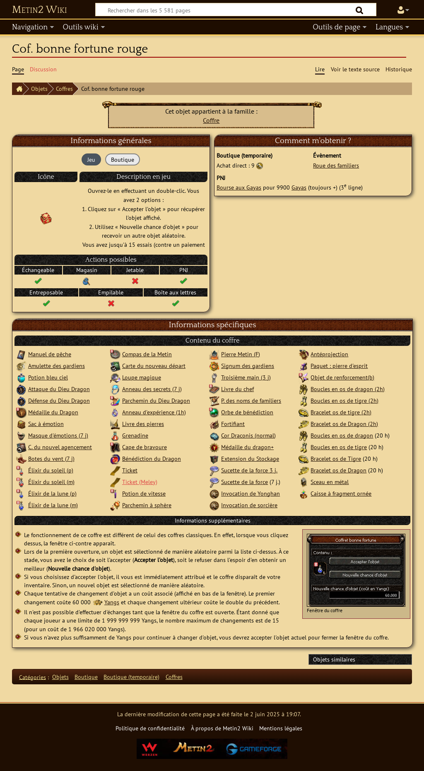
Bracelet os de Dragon (338, 470)
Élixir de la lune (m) (53, 505)
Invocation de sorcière (249, 505)
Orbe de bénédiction (247, 412)
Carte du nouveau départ (154, 366)
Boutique (86, 677)
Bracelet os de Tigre (336, 458)
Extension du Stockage (250, 458)
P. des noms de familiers (251, 400)
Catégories (32, 677)
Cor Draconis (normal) (248, 435)
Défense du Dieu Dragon (59, 400)
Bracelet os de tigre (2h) (341, 412)
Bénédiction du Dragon (151, 458)
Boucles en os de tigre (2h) (344, 400)
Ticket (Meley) (139, 482)
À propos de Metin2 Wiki (222, 728)
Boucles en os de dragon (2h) (348, 389)
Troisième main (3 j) (246, 377)
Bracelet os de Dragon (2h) (344, 424)
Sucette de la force (244, 482)
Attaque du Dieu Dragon (59, 389)
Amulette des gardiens (56, 366)
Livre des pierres (143, 424)
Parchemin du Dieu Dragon (156, 400)
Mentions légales (280, 728)
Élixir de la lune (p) (52, 493)
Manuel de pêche (49, 354)
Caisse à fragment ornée (341, 493)
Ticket (129, 470)
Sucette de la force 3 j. (249, 470)
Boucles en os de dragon (342, 435)
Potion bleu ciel (48, 377)
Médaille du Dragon (53, 412)
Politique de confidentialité (150, 728)
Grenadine (135, 435)
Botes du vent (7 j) (51, 458)
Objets (39, 88)
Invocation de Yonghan (250, 493)
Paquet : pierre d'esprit (339, 366)
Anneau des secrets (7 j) (152, 389)
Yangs (111, 602)
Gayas (299, 187)
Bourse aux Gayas (239, 187)
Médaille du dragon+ (247, 447)
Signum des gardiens (247, 366)
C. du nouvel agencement (60, 447)
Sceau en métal (330, 482)
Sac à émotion (46, 424)
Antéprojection (329, 354)
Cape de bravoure (144, 447)
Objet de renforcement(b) (342, 377)
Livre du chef (237, 389)
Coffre (211, 120)
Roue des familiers (336, 165)
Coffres (64, 88)
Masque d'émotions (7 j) (58, 435)
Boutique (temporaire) (131, 677)
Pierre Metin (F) (240, 354)
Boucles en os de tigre (339, 447)
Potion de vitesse (144, 493)
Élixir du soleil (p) (50, 470)
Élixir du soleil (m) (51, 482)
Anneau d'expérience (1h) (154, 412)
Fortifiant (233, 424)
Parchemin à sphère (146, 505)
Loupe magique (141, 377)
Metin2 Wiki (39, 10)
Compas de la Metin (147, 354)
